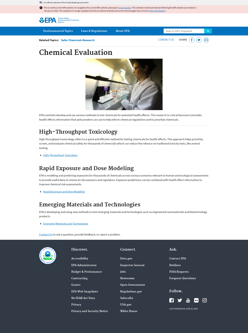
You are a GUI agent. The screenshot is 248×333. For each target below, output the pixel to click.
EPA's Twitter (180, 300)
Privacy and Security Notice (89, 311)
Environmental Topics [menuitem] (58, 31)
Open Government (132, 285)
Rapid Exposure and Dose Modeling (64, 192)
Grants (75, 285)
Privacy (76, 304)
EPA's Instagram (204, 300)
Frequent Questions (182, 278)
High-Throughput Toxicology (60, 155)
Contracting (79, 278)
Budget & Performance (86, 271)
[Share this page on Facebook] (191, 40)
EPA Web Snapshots (84, 291)
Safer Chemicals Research (78, 40)
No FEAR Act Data (83, 298)
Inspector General (132, 265)
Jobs (123, 271)
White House (128, 311)
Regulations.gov (131, 291)
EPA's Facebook (171, 300)
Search (208, 31)
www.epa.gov (125, 7)
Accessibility (79, 258)
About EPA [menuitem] (123, 31)
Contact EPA (177, 258)
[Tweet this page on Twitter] (199, 40)
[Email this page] (206, 40)
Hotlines (175, 265)
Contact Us (166, 39)
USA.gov (125, 304)
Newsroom (127, 278)
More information (157, 10)
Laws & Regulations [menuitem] (94, 31)
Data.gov (126, 258)
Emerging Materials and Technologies (65, 223)
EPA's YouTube (188, 300)
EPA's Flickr (196, 300)
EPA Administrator (84, 265)
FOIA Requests (179, 271)
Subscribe (126, 298)
